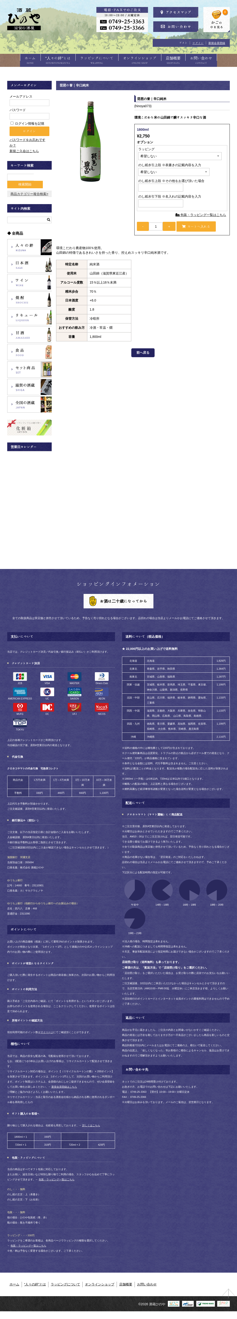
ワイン (29, 280)
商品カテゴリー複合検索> (29, 192)
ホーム (18, 60)
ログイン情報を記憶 (27, 128)
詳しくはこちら (91, 1123)
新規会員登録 (216, 42)
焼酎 (29, 297)
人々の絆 (29, 245)
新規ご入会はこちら (24, 156)
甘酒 (29, 332)
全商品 (17, 231)
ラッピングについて (94, 60)
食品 (29, 350)
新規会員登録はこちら (64, 1084)
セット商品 (29, 367)
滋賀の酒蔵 (29, 385)
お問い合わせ (213, 60)
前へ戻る (142, 359)
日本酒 (29, 262)
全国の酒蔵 (29, 402)
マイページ (47, 1030)
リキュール (29, 315)
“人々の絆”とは (51, 60)
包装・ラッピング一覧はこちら (201, 220)
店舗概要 (180, 60)
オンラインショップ (142, 60)
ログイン (197, 42)
